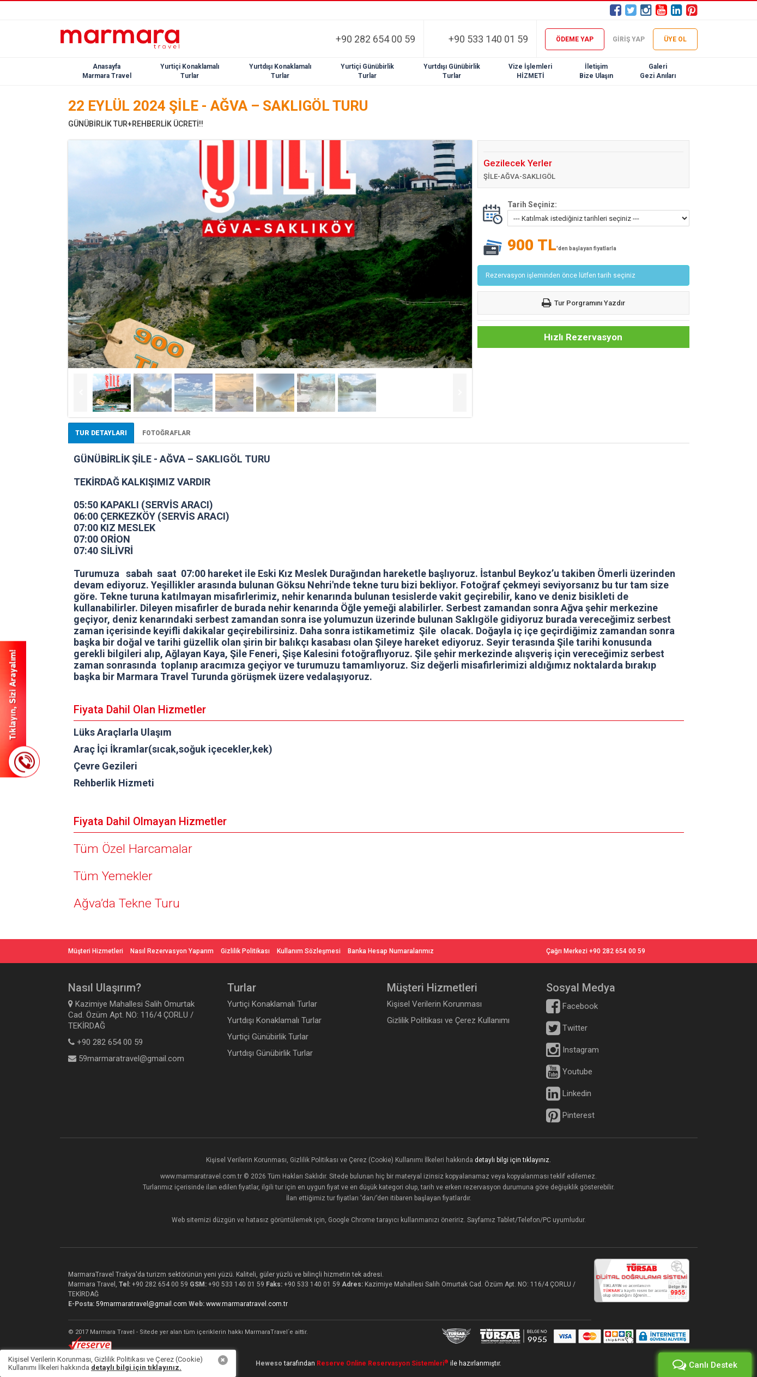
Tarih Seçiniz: (532, 204)
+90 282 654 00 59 (375, 39)
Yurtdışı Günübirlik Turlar (270, 1053)
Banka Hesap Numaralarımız (391, 951)
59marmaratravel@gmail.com (142, 1304)
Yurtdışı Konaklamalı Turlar (274, 1020)
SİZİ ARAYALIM (20, 709)
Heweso (269, 1363)
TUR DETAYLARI (101, 433)
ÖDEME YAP (575, 39)
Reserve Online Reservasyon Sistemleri (383, 1363)
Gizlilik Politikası (245, 951)
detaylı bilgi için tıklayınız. (513, 1160)
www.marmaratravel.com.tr (247, 1304)
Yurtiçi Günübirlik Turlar (267, 1037)
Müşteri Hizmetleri (95, 951)
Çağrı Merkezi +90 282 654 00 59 (595, 951)
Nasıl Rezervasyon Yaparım (172, 951)
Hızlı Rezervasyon (583, 337)
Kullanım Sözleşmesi (309, 951)
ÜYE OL (675, 39)
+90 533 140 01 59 (488, 39)
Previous (80, 393)
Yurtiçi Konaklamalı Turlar (272, 1004)
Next (460, 393)
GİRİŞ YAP (629, 39)
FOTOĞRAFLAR (166, 433)
